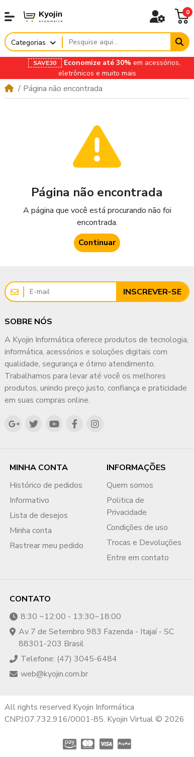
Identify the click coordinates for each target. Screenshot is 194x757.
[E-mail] (70, 291)
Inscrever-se (152, 291)
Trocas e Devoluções (144, 542)
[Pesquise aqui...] (116, 42)
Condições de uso (137, 527)
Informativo (29, 500)
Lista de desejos (39, 515)
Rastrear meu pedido (46, 545)
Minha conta (31, 530)
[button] (10, 17)
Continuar (97, 242)
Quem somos (130, 485)
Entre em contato (138, 557)
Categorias (28, 42)
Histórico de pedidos (46, 485)
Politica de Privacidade (127, 506)
